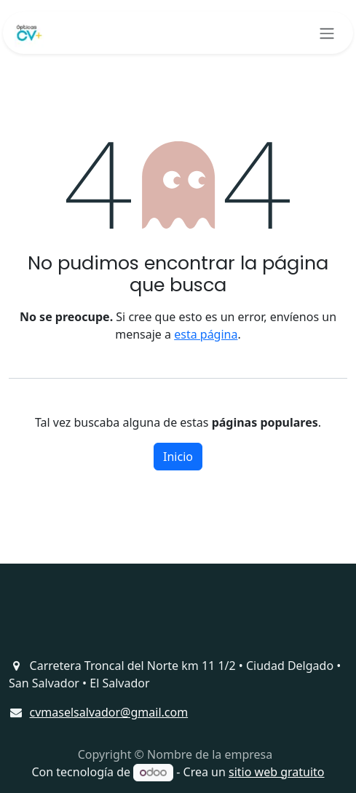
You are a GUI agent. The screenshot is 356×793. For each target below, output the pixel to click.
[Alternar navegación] (326, 32)
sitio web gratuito (277, 772)
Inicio (178, 457)
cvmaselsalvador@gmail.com (109, 712)
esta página (205, 334)
